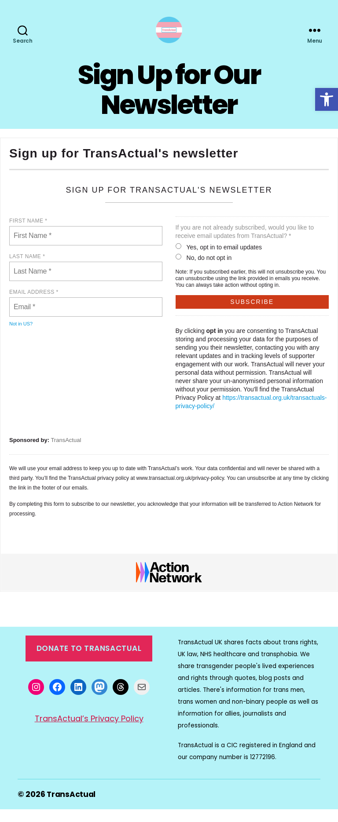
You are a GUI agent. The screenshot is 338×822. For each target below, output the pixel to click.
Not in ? (21, 337)
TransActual (66, 453)
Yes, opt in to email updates (219, 260)
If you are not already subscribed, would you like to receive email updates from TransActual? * (245, 244)
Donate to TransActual (89, 661)
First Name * (28, 234)
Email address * (34, 305)
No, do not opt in (204, 270)
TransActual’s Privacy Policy (89, 731)
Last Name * (27, 270)
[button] (326, 99)
